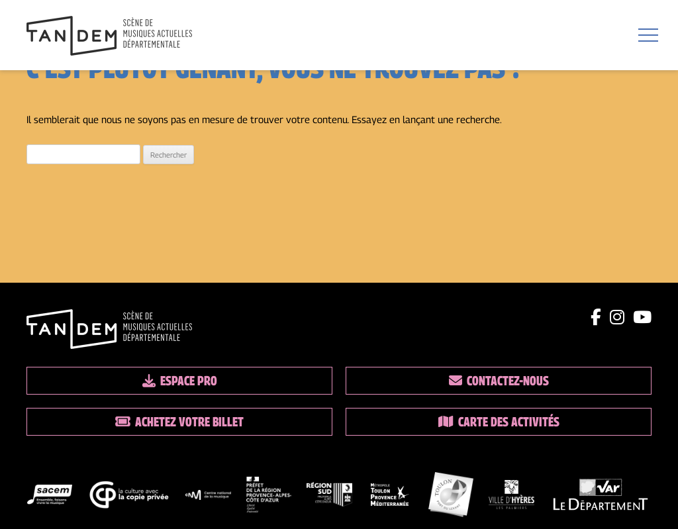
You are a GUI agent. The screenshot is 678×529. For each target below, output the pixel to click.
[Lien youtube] (642, 317)
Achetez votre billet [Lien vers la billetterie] (179, 422)
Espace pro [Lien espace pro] (179, 381)
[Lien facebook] (596, 317)
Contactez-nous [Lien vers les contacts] (499, 381)
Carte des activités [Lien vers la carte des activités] (498, 422)
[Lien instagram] (617, 317)
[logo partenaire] (50, 497)
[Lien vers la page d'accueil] (109, 37)
